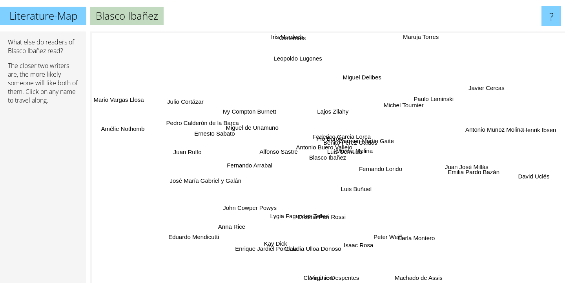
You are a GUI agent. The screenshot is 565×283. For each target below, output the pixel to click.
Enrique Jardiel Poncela (263, 247)
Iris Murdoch (290, 36)
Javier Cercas (490, 89)
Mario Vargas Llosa (118, 101)
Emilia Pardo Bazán (473, 172)
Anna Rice (232, 227)
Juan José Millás (467, 164)
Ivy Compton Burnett (252, 111)
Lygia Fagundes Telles (298, 216)
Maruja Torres (415, 36)
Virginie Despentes (334, 277)
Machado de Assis (419, 277)
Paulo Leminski (436, 100)
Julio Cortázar (184, 102)
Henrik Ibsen (540, 130)
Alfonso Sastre (280, 147)
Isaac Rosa (359, 245)
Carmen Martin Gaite (366, 140)
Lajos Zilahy (335, 111)
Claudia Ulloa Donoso (314, 248)
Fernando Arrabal (250, 167)
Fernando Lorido (382, 167)
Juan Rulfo (187, 152)
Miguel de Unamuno (249, 131)
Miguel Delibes (366, 78)
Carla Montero (417, 237)
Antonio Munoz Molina (492, 129)
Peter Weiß (390, 236)
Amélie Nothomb (122, 130)
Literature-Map (43, 16)
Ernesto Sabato (214, 133)
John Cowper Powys (256, 209)
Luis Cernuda (343, 151)
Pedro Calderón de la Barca (204, 121)
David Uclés (531, 179)
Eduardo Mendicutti (191, 236)
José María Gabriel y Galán (208, 182)
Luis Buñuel (358, 188)
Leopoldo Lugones (295, 58)
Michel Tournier (405, 105)
